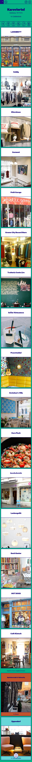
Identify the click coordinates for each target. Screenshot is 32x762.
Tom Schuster (17, 758)
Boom (17, 714)
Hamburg (12, 13)
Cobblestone (17, 16)
